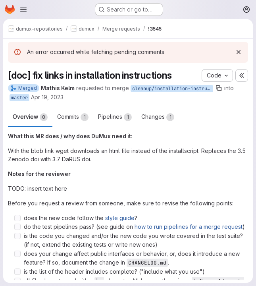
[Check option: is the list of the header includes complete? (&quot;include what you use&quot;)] (17, 272)
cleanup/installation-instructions (172, 88)
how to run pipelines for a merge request (189, 226)
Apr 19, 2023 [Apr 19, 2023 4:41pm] (47, 97)
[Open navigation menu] (23, 9)
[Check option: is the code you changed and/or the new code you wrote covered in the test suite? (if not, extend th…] (17, 236)
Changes (157, 117)
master (19, 98)
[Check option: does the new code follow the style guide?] (17, 218)
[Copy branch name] (218, 88)
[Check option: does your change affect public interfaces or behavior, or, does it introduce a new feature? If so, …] (17, 254)
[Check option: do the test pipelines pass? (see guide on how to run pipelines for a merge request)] (17, 227)
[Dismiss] (238, 52)
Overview (30, 117)
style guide (120, 217)
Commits (73, 117)
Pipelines (115, 117)
